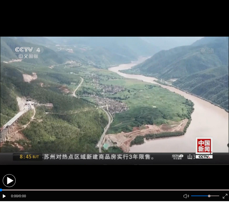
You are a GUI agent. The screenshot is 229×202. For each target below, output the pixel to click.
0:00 (14, 196)
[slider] (209, 196)
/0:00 (22, 196)
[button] (9, 181)
